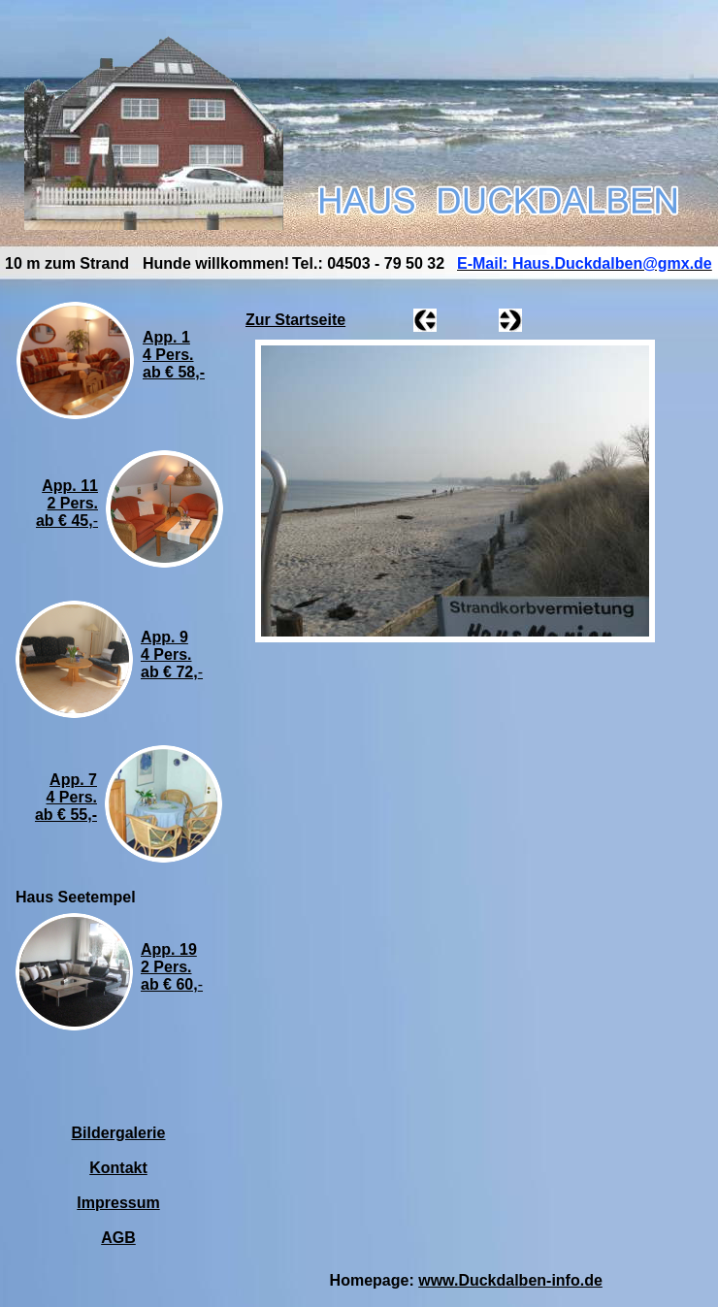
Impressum (118, 1202)
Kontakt (118, 1168)
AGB (118, 1237)
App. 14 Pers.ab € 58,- (174, 354)
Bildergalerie (119, 1133)
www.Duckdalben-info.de (510, 1280)
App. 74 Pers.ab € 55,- (66, 797)
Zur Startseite (295, 319)
